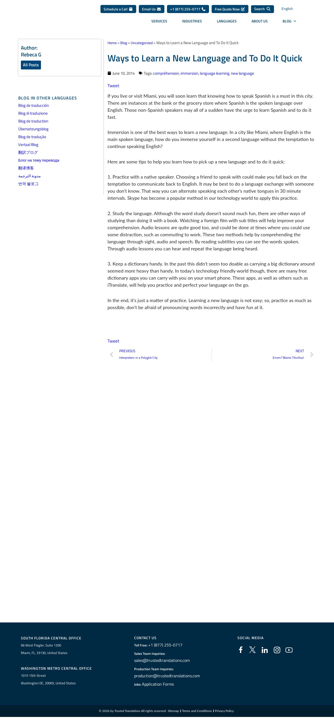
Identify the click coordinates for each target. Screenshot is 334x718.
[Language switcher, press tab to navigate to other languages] (292, 11)
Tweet (114, 85)
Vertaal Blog (28, 145)
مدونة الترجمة (29, 176)
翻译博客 (26, 169)
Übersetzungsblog (33, 129)
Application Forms (160, 684)
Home (113, 43)
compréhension (166, 73)
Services (159, 23)
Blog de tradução (32, 137)
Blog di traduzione (33, 114)
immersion (189, 73)
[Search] (262, 11)
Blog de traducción (33, 106)
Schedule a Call (118, 11)
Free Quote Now (230, 11)
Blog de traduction (33, 122)
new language (242, 73)
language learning (214, 73)
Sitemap (173, 712)
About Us (260, 23)
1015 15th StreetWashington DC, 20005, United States (48, 680)
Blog (290, 23)
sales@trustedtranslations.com (162, 660)
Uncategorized (144, 43)
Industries (192, 23)
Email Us (151, 11)
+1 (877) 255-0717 (188, 11)
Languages (227, 23)
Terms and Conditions (197, 712)
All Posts (31, 65)
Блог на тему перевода (38, 161)
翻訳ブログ (28, 153)
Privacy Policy (224, 712)
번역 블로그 (28, 184)
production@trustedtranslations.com (166, 676)
